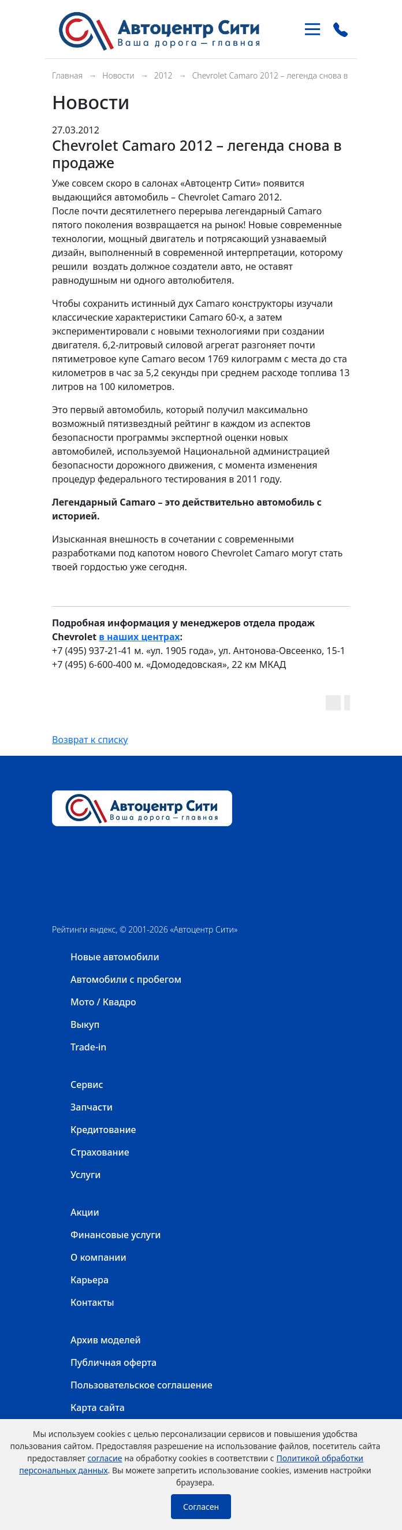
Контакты (92, 1302)
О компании (98, 1257)
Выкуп (84, 1024)
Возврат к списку (90, 739)
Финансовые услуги (115, 1234)
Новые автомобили (114, 956)
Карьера (89, 1279)
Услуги (85, 1174)
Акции (84, 1212)
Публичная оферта (113, 1362)
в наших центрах (139, 636)
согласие (104, 1458)
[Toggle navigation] (312, 29)
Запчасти (91, 1107)
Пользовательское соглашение (141, 1385)
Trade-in (88, 1047)
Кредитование (103, 1129)
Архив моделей (105, 1340)
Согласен (201, 1506)
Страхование (99, 1152)
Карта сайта (97, 1407)
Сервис (86, 1084)
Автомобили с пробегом (125, 979)
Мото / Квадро (103, 1002)
